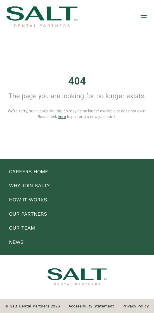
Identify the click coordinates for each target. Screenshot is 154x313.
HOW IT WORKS (28, 200)
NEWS (16, 242)
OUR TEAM (22, 228)
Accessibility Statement (91, 306)
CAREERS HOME (28, 171)
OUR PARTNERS (28, 214)
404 (77, 81)
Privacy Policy (135, 306)
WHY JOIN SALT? (29, 185)
